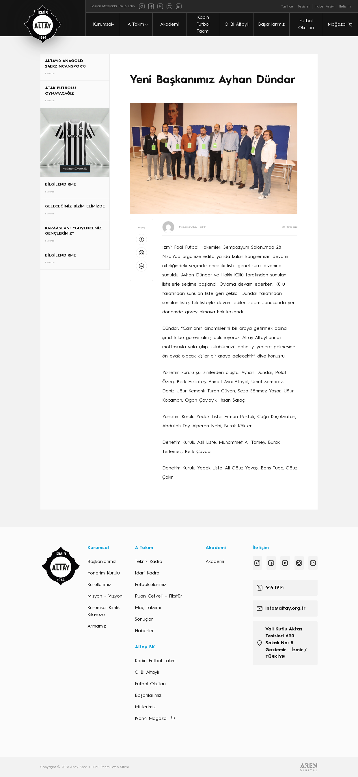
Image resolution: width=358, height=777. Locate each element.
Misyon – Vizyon (104, 596)
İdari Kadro (147, 573)
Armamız (96, 626)
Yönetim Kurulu (103, 573)
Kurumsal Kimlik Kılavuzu (103, 611)
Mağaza (337, 24)
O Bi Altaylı (237, 24)
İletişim (345, 6)
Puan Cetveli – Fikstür (158, 596)
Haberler (144, 631)
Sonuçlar (144, 619)
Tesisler (304, 6)
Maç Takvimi (148, 608)
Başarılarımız (271, 24)
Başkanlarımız (101, 561)
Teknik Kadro (148, 561)
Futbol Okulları (306, 24)
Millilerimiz (145, 707)
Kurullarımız (99, 585)
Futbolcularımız (150, 585)
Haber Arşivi (325, 6)
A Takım (136, 24)
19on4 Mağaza (151, 718)
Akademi (169, 24)
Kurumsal (102, 24)
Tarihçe (287, 6)
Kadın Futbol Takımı (203, 24)
